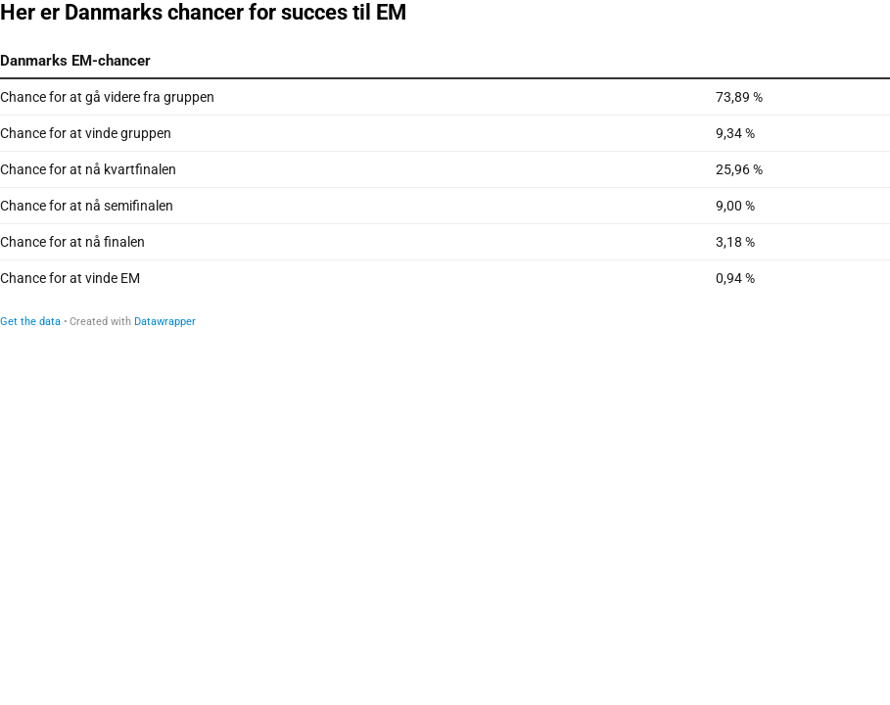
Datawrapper (165, 321)
